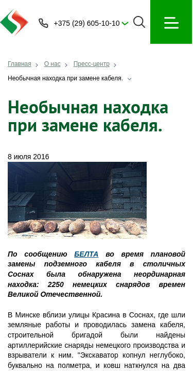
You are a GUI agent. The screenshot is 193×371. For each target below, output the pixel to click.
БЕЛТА (86, 254)
